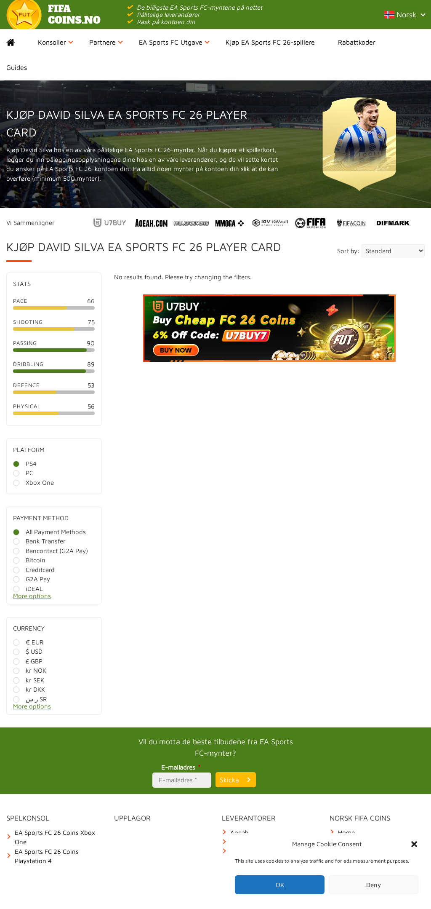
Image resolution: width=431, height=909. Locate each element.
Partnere (106, 42)
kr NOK (29, 670)
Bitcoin (29, 560)
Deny (373, 884)
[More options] (60, 598)
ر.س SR (30, 699)
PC (23, 472)
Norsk (404, 14)
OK (280, 884)
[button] (414, 844)
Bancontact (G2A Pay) (50, 550)
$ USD (28, 651)
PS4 (25, 463)
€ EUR (28, 642)
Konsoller (55, 42)
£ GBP (28, 661)
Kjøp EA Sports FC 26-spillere (270, 42)
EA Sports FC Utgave (174, 42)
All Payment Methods (49, 531)
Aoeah (239, 832)
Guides (16, 67)
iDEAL (28, 588)
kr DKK (29, 689)
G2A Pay (31, 579)
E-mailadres (182, 767)
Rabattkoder (356, 42)
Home (17, 42)
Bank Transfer (39, 541)
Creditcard (34, 569)
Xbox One (33, 482)
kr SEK (28, 680)
